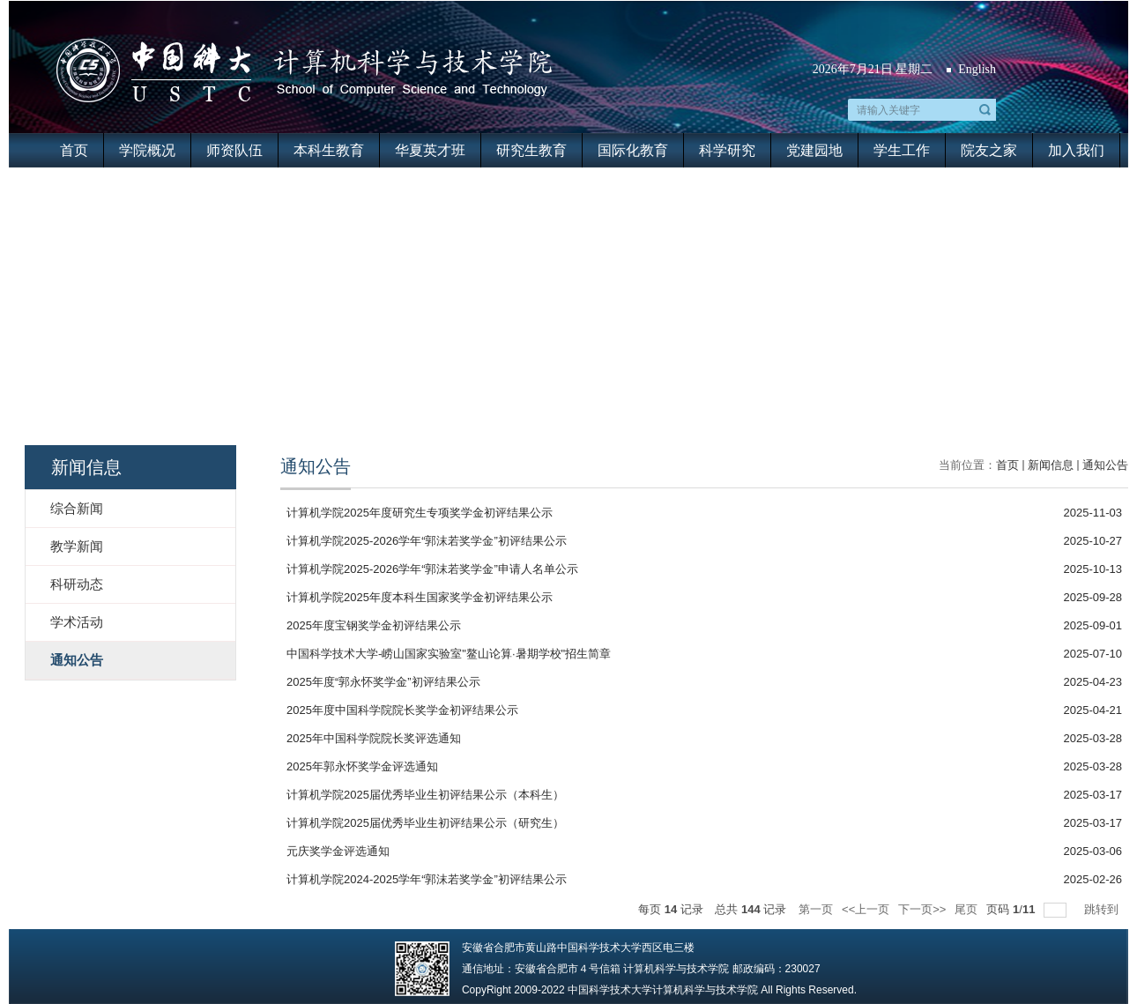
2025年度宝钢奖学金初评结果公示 (373, 625)
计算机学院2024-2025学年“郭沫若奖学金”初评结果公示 (426, 879)
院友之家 (989, 150)
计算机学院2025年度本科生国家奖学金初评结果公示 (419, 597)
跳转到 (1103, 909)
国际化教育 (633, 150)
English (977, 69)
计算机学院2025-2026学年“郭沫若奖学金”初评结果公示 (426, 540)
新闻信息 (1051, 465)
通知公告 (1105, 465)
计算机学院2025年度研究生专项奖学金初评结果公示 (419, 512)
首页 (74, 150)
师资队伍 (234, 150)
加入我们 (1076, 150)
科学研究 (727, 150)
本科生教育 (329, 150)
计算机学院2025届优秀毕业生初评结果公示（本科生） (425, 794)
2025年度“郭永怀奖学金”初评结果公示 (383, 681)
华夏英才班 (430, 150)
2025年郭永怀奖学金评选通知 (362, 766)
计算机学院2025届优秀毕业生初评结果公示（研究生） (425, 822)
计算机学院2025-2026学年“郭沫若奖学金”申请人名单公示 (432, 569)
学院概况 (147, 150)
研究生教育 (531, 150)
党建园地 (814, 150)
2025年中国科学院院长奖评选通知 (373, 738)
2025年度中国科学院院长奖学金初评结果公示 (402, 710)
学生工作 (901, 150)
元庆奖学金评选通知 (338, 851)
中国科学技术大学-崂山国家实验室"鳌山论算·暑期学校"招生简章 (448, 653)
